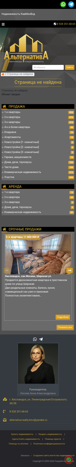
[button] (69, 270)
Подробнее (63, 317)
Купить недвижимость (22, 434)
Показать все (65, 327)
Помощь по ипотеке (18, 443)
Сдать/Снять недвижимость (26, 439)
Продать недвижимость (50, 434)
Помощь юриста (53, 439)
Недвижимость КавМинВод (18, 13)
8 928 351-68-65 (66, 23)
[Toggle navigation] (2, 24)
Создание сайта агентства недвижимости (53, 455)
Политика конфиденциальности (49, 443)
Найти (70, 67)
